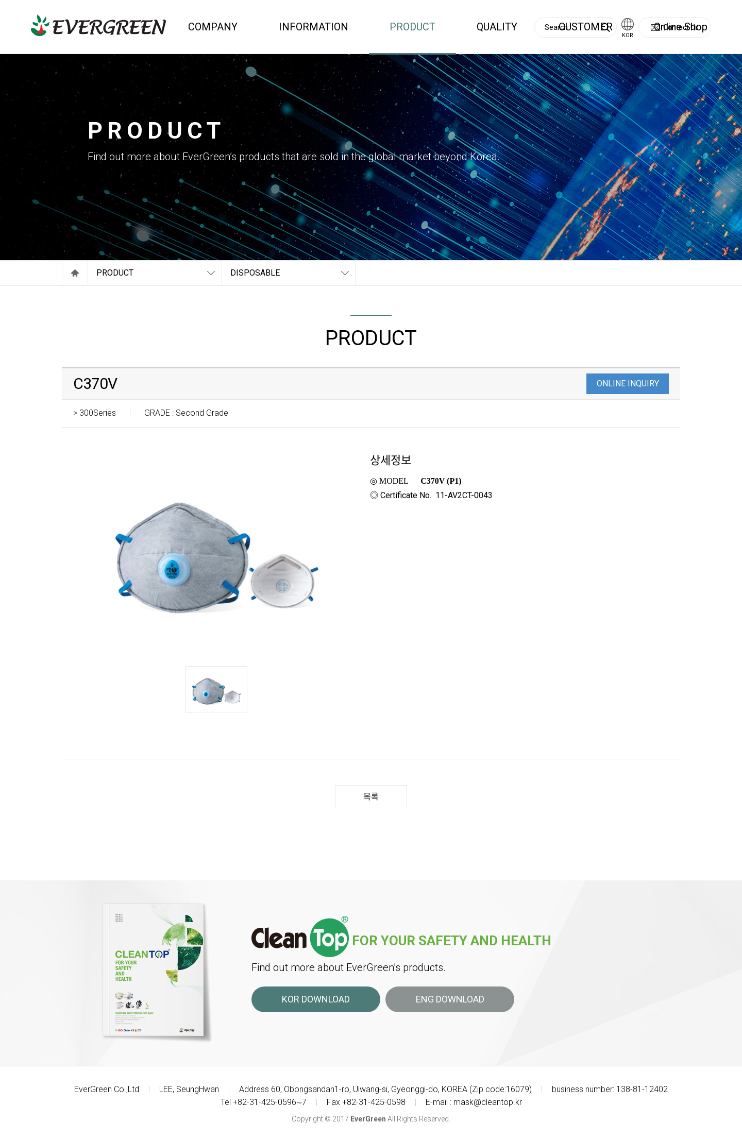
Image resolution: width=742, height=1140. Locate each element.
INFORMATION (313, 27)
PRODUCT (412, 27)
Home (75, 273)
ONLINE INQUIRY (628, 383)
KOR (627, 35)
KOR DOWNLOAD (316, 999)
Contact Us (681, 27)
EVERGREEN (98, 25)
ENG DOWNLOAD (450, 999)
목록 (371, 797)
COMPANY (213, 27)
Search (605, 27)
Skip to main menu (0, 0)
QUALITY (497, 27)
